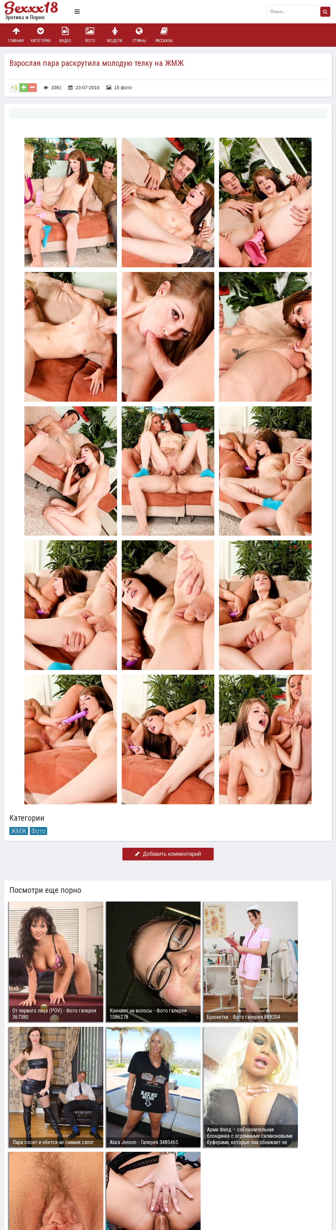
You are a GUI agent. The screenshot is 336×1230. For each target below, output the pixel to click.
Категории (40, 35)
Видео (65, 35)
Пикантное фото (37, 11)
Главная (16, 35)
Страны (139, 35)
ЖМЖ (18, 831)
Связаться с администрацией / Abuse (45, 1183)
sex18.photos (75, 1188)
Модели (114, 35)
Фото (90, 35)
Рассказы (164, 35)
